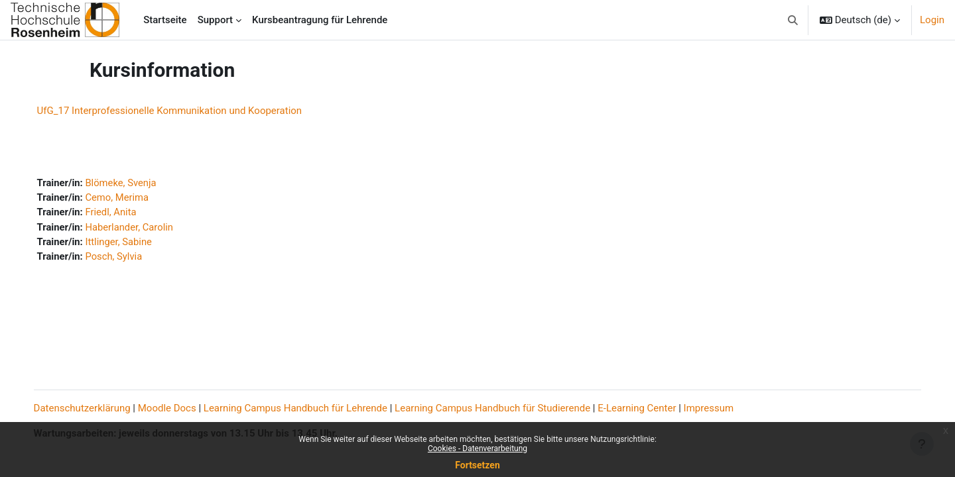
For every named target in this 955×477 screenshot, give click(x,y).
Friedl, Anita (125, 213)
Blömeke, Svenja (135, 183)
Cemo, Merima (131, 198)
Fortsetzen (477, 465)
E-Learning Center (650, 408)
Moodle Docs (180, 408)
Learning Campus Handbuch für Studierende (506, 408)
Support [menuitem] (215, 20)
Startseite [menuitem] (164, 20)
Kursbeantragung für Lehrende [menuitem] (319, 20)
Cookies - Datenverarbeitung (477, 448)
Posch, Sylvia (128, 258)
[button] (793, 20)
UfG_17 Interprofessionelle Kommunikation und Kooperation (183, 111)
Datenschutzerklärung (95, 408)
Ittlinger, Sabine (133, 243)
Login (932, 20)
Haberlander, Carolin (144, 228)
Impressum (722, 408)
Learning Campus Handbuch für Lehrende (309, 408)
